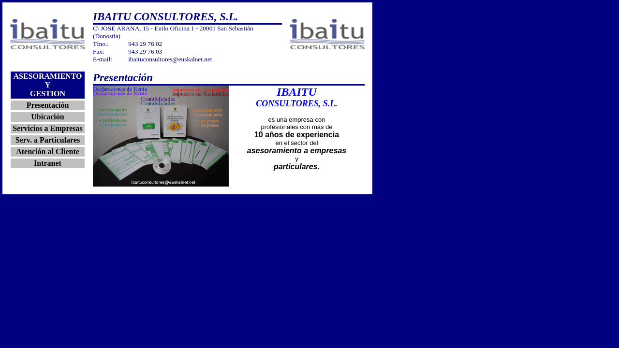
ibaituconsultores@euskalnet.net (170, 59)
